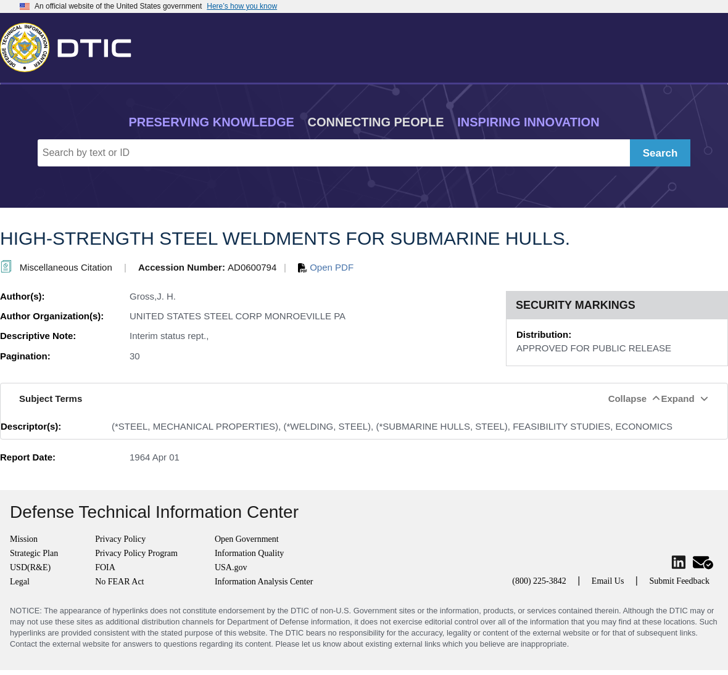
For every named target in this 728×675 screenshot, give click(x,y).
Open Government (247, 539)
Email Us (608, 581)
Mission (24, 539)
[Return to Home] (71, 45)
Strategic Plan (34, 553)
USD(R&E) (30, 567)
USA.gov (231, 567)
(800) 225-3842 (539, 581)
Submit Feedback (679, 581)
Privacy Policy (120, 539)
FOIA (105, 567)
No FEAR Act (119, 581)
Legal (20, 581)
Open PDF (326, 267)
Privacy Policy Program (136, 553)
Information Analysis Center (264, 581)
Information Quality (249, 553)
